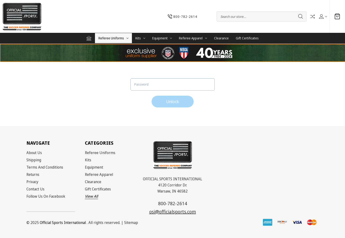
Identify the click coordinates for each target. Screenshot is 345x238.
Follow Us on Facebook (45, 196)
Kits (140, 38)
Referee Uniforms (113, 38)
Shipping (33, 159)
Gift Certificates (247, 38)
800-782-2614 (172, 203)
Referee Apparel (193, 38)
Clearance (221, 38)
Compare (312, 16)
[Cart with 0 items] (337, 16)
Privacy (32, 181)
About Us (34, 152)
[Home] (89, 38)
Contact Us (35, 189)
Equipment (162, 38)
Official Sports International (63, 222)
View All (91, 196)
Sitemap (131, 222)
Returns (32, 174)
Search (300, 16)
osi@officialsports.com (172, 211)
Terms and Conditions (44, 167)
